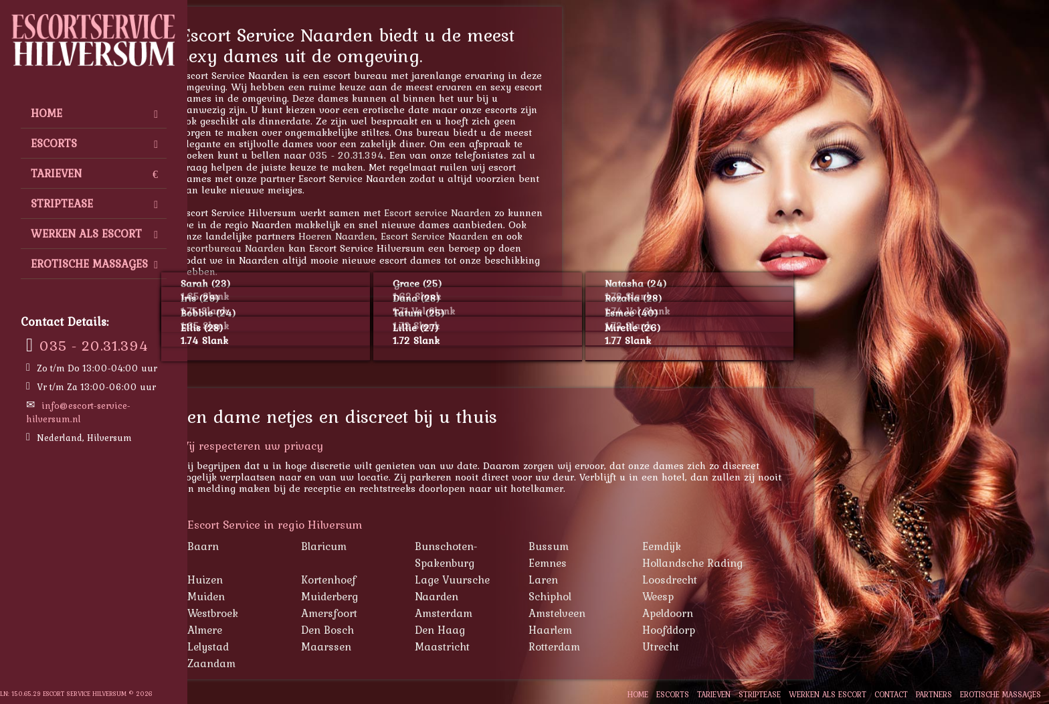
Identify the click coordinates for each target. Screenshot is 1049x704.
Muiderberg (375, 596)
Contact (891, 694)
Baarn (249, 546)
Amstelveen (603, 613)
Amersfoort (375, 613)
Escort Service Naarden (481, 236)
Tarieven (94, 173)
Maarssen (372, 646)
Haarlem (596, 630)
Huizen (251, 579)
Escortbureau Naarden (279, 248)
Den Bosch (373, 630)
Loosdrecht (715, 579)
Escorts (94, 143)
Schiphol (596, 596)
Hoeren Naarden (383, 236)
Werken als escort (94, 234)
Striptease (94, 203)
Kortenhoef (374, 579)
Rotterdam (600, 646)
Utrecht (706, 646)
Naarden (482, 596)
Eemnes (594, 563)
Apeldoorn (713, 613)
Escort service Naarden (483, 212)
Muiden (252, 596)
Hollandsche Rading (738, 563)
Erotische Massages (94, 264)
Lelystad (254, 646)
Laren (589, 579)
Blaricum (370, 546)
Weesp (704, 596)
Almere (250, 630)
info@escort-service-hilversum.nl (78, 412)
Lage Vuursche (498, 579)
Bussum (595, 546)
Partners (934, 694)
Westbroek (258, 613)
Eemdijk (707, 546)
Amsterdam (489, 613)
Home (94, 113)
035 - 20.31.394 (94, 345)
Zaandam (257, 663)
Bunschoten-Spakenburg (492, 554)
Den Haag (486, 630)
